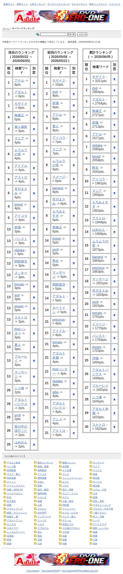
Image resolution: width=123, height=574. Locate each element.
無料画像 (42, 478)
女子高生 (11, 501)
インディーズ (44, 516)
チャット (11, 482)
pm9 (17, 415)
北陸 (40, 539)
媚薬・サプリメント (17, 512)
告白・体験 (67, 489)
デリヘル (66, 520)
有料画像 (11, 478)
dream (19, 306)
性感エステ (67, 524)
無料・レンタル (101, 528)
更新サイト (22, 4)
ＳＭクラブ (12, 528)
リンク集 (11, 466)
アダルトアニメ (15, 520)
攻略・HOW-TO (15, 489)
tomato (19, 284)
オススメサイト (79, 4)
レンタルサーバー (16, 532)
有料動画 (11, 470)
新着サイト (9, 4)
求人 (40, 532)
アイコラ (20, 215)
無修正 (19, 115)
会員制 (65, 466)
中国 (95, 539)
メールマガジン (15, 493)
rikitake (19, 250)
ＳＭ (95, 493)
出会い (41, 482)
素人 (17, 345)
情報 (40, 485)
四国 (9, 543)
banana (57, 188)
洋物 (95, 358)
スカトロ (20, 317)
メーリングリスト (16, 485)
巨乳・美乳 (98, 501)
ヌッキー (20, 273)
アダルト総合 (13, 462)
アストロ (20, 177)
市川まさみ (100, 290)
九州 (40, 543)
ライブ (96, 466)
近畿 (64, 539)
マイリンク (114, 4)
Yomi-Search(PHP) (50, 571)
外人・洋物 (98, 516)
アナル (19, 80)
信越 (64, 536)
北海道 (10, 536)
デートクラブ (99, 524)
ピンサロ (11, 524)
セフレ (65, 482)
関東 (95, 536)
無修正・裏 (12, 516)
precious (58, 319)
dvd (17, 295)
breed (18, 204)
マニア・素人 (13, 474)
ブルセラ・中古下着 (103, 509)
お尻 (40, 505)
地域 (95, 532)
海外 (95, 543)
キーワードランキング (58, 4)
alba (55, 392)
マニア (19, 138)
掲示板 (96, 478)
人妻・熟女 (67, 501)
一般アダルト (99, 512)
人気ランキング (37, 4)
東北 (40, 536)
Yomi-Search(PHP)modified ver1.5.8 (80, 571)
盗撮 (17, 227)
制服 (40, 501)
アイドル (20, 166)
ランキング (98, 462)
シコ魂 (19, 388)
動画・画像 (43, 466)
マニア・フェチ (70, 493)
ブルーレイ (100, 385)
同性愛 (65, 505)
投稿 (95, 474)
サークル (97, 482)
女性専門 (42, 512)
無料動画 (42, 470)
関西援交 (20, 261)
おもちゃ (42, 509)
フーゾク (42, 520)
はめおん (20, 442)
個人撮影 (20, 127)
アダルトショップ (102, 505)
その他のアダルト (71, 528)
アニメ (57, 419)
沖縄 (64, 543)
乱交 (9, 497)
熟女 (55, 261)
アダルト (20, 92)
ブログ (65, 485)
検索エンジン (69, 462)
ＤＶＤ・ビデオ (70, 512)
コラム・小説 (99, 489)
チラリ (65, 497)
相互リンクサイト (98, 4)
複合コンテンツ (45, 462)
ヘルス (41, 524)
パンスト (20, 239)
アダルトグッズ (15, 509)
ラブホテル (43, 528)
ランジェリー (69, 509)
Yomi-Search (33, 571)
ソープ (96, 520)
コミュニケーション (72, 478)
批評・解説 (43, 489)
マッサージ (100, 279)
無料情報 (42, 493)
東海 (9, 539)
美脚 (9, 505)
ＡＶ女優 (66, 470)
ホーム (6, 28)
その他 (65, 532)
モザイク (20, 103)
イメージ (58, 176)
